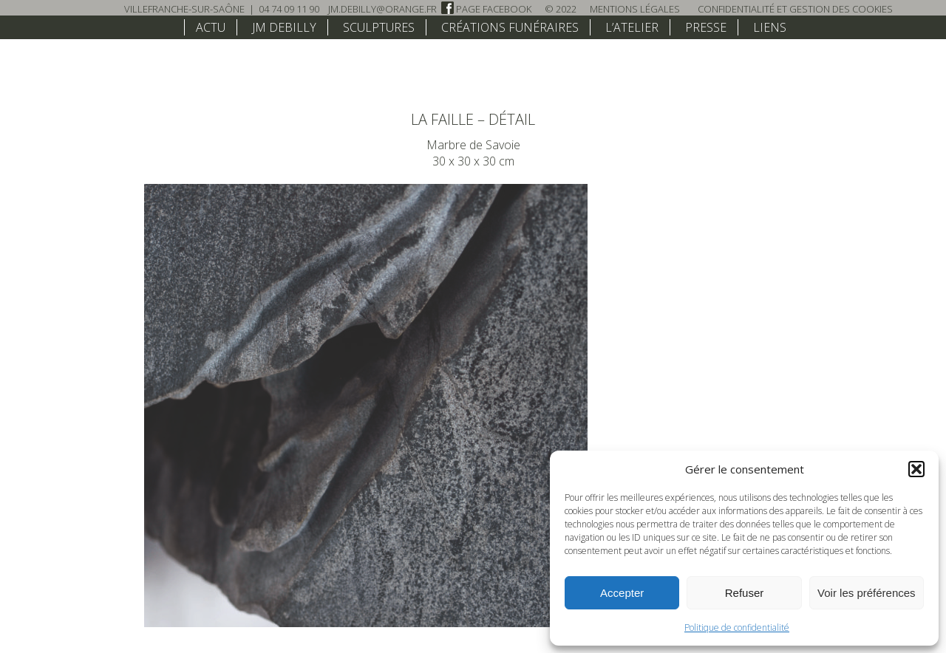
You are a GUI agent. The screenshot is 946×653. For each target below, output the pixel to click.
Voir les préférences (866, 593)
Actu (210, 27)
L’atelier (632, 27)
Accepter (622, 593)
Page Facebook (486, 9)
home (164, 26)
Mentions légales (635, 9)
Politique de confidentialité (736, 627)
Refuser (744, 593)
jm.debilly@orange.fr (382, 9)
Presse (705, 27)
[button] (916, 469)
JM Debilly (284, 27)
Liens (769, 27)
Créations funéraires (510, 27)
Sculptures (379, 27)
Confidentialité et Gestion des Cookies (795, 9)
